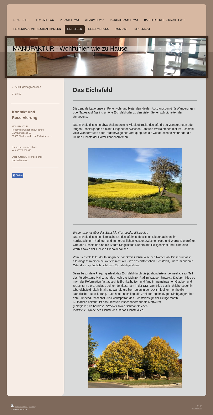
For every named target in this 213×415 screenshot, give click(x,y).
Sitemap (32, 406)
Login (199, 406)
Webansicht (197, 409)
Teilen (17, 175)
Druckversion (19, 406)
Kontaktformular (20, 160)
